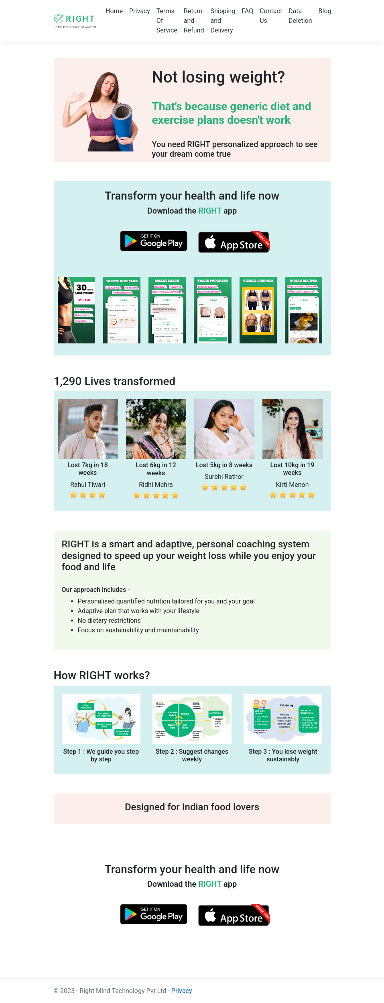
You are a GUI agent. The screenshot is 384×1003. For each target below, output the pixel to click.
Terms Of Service (166, 20)
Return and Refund (194, 20)
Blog (325, 11)
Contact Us (271, 15)
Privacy (139, 11)
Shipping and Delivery (222, 20)
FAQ (247, 11)
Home (114, 11)
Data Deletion (300, 15)
